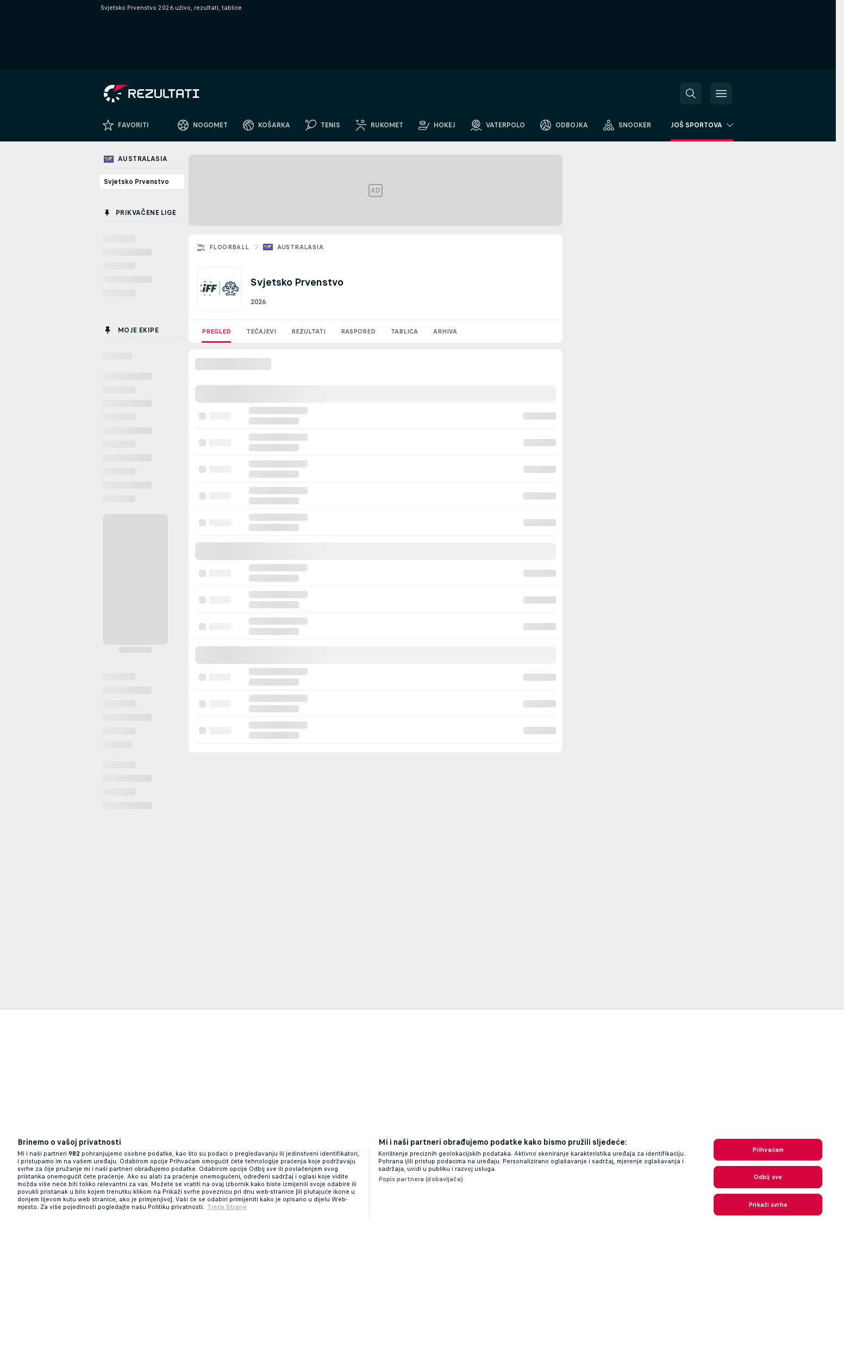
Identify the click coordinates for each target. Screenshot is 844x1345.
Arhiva (445, 331)
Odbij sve (768, 1177)
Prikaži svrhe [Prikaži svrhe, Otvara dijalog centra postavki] (767, 1204)
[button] (691, 93)
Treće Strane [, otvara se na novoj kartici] (227, 1207)
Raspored (358, 331)
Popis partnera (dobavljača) (420, 1179)
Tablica (404, 331)
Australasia (300, 247)
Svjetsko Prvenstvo (136, 181)
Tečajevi (261, 331)
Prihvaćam (768, 1149)
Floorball (229, 247)
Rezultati (308, 331)
